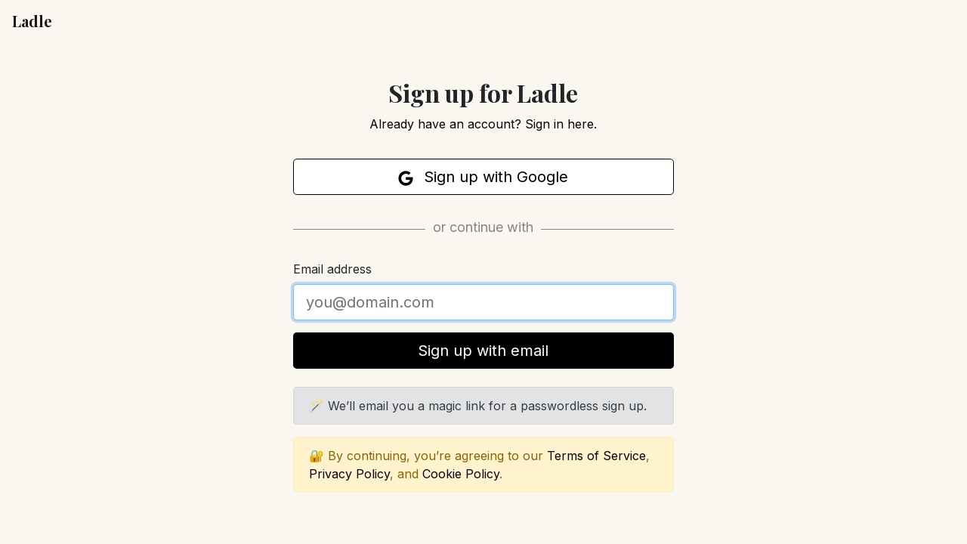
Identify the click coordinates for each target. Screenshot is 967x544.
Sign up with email (483, 351)
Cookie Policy (460, 473)
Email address (332, 269)
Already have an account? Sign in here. (483, 123)
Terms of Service (596, 455)
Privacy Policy (349, 473)
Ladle (32, 21)
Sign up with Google (483, 177)
